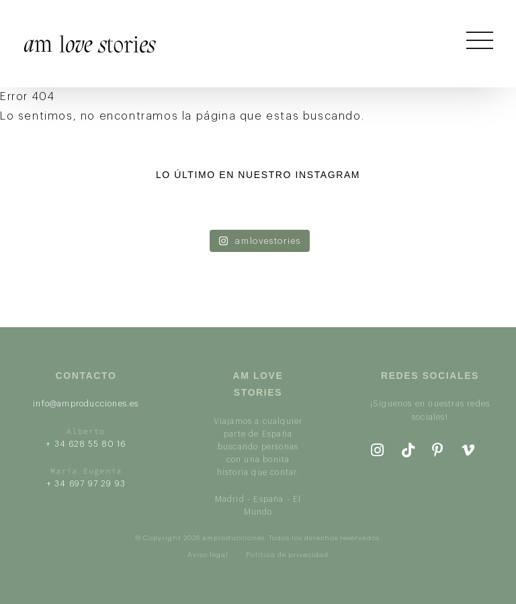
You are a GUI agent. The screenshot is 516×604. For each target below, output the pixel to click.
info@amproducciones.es (85, 404)
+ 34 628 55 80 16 (86, 444)
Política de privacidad (287, 555)
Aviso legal (207, 555)
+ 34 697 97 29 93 (86, 484)
